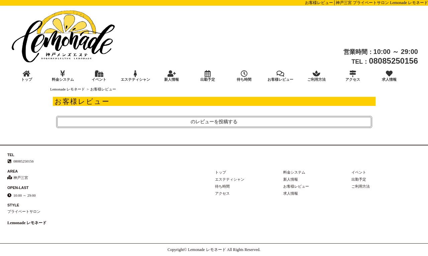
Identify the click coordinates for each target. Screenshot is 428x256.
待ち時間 (244, 75)
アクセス (352, 75)
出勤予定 (207, 75)
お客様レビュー (280, 75)
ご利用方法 (316, 75)
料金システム (62, 75)
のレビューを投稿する (214, 121)
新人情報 (171, 75)
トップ (26, 75)
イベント (99, 75)
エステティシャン (135, 75)
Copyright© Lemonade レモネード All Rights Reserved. (214, 249)
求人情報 (389, 75)
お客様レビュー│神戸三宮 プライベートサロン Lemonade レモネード (366, 2)
